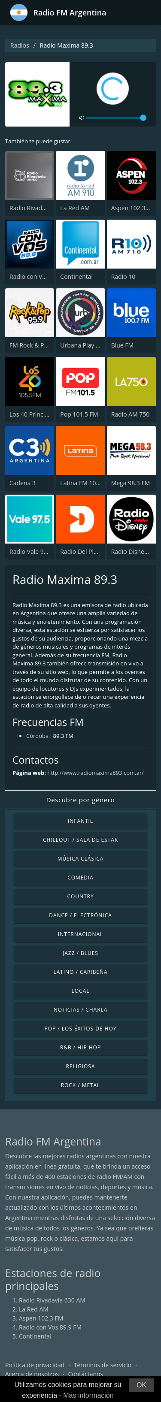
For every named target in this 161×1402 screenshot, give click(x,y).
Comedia (80, 877)
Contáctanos (85, 1374)
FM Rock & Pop (30, 345)
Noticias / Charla (81, 1009)
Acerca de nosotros (32, 1374)
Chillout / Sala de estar (80, 839)
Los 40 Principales (34, 414)
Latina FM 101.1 (82, 483)
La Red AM (75, 208)
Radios (19, 45)
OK (141, 1385)
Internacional (80, 934)
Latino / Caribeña (80, 972)
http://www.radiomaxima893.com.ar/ (95, 773)
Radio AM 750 (130, 414)
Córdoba (37, 736)
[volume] (116, 118)
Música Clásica (81, 858)
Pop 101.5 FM (79, 414)
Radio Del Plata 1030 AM (94, 551)
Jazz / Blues (80, 953)
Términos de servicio (103, 1365)
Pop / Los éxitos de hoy (81, 1028)
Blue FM (122, 345)
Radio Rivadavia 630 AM (42, 208)
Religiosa (80, 1066)
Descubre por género (80, 799)
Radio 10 (123, 276)
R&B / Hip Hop (80, 1047)
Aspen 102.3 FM (133, 208)
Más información (88, 1395)
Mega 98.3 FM (130, 483)
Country (80, 896)
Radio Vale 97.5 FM (35, 551)
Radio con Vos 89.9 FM (40, 276)
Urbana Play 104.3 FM (90, 345)
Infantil (80, 821)
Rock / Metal (80, 1085)
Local (81, 990)
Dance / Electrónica (80, 915)
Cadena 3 (22, 483)
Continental (76, 276)
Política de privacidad (34, 1365)
